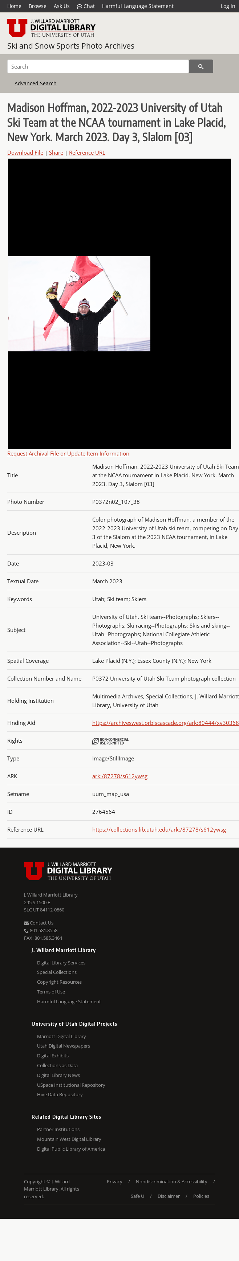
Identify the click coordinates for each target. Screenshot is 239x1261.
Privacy (114, 1181)
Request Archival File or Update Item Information (68, 453)
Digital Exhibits (53, 1055)
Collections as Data (57, 1065)
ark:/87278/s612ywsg (119, 776)
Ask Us (62, 6)
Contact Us (38, 922)
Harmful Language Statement (138, 6)
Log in (228, 6)
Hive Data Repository (60, 1094)
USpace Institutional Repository (71, 1085)
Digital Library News (58, 1075)
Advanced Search (36, 83)
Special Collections (57, 972)
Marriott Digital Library (61, 1036)
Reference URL (87, 152)
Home (14, 6)
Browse (37, 6)
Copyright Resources (59, 982)
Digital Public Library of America (71, 1149)
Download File (25, 152)
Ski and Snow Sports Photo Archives (70, 46)
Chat (86, 6)
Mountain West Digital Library (69, 1139)
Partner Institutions (58, 1129)
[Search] (98, 66)
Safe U (137, 1196)
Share (56, 152)
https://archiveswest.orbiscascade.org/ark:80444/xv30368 (165, 722)
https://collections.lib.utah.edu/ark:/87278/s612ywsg (159, 829)
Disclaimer (169, 1196)
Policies (201, 1196)
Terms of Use (51, 991)
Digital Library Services (61, 962)
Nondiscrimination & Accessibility (171, 1181)
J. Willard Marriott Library (51, 894)
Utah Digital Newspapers (63, 1045)
